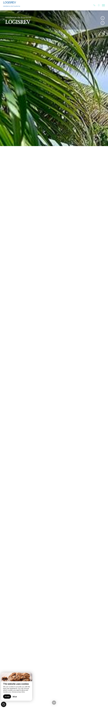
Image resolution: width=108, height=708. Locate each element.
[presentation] (102, 18)
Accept (7, 696)
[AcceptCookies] (3, 704)
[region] (16, 687)
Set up (15, 696)
